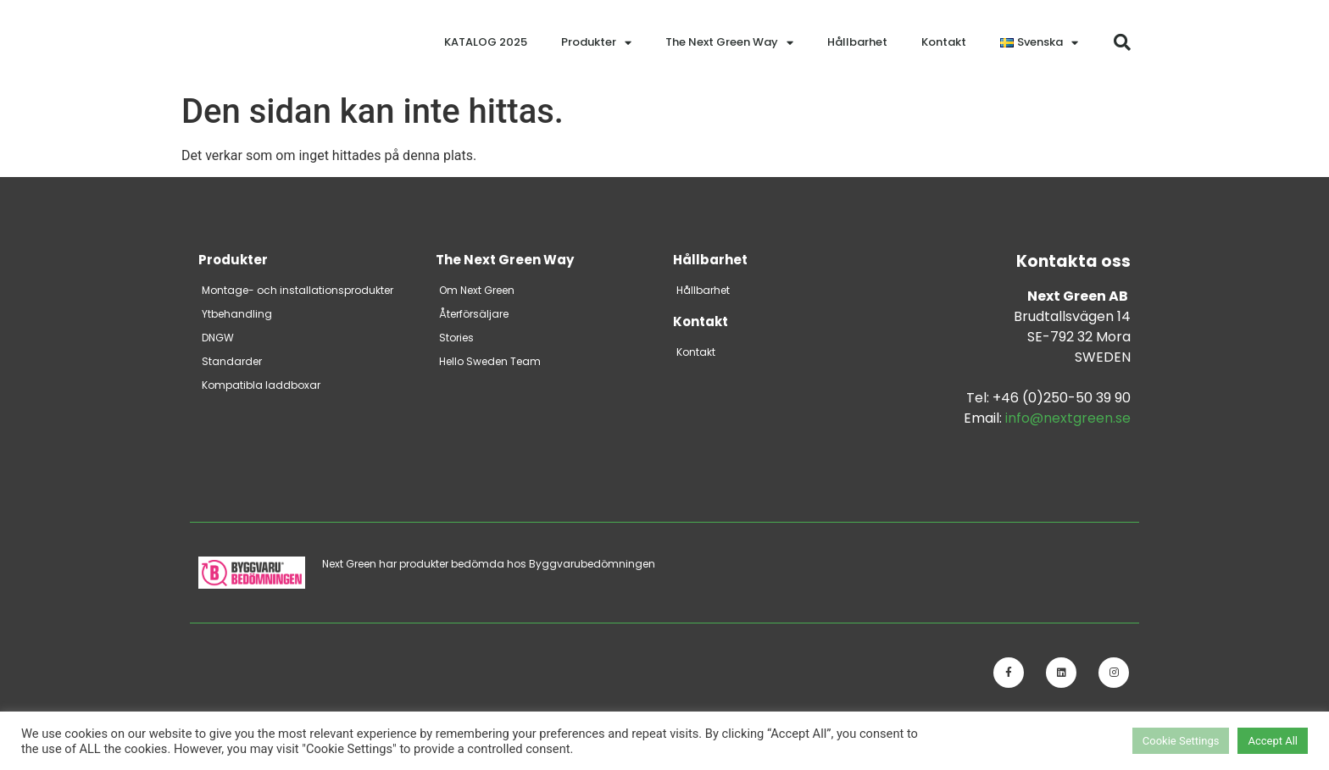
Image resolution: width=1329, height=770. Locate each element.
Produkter (596, 43)
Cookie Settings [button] (1181, 740)
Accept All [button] (1273, 740)
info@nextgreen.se (1068, 418)
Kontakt (943, 42)
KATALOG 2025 (485, 42)
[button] (1122, 42)
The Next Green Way (729, 43)
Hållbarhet (857, 42)
